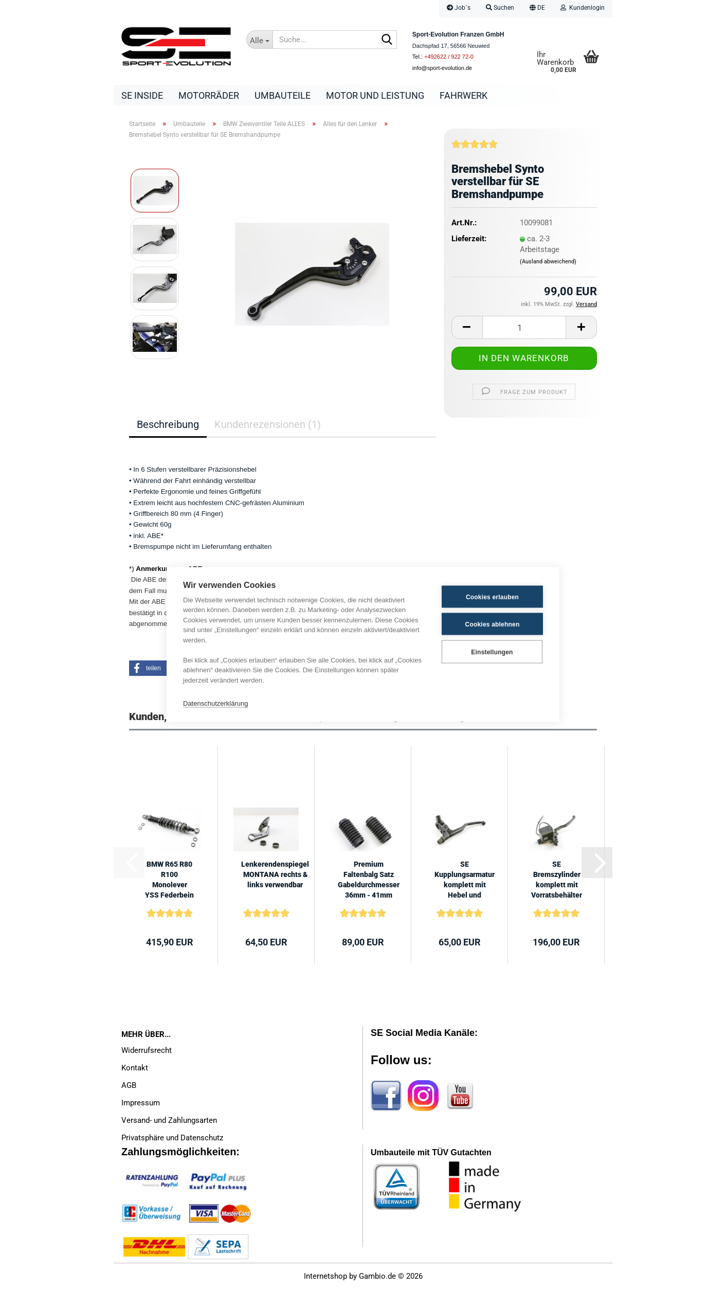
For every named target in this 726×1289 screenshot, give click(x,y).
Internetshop (325, 1276)
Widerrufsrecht (146, 1050)
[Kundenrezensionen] (474, 148)
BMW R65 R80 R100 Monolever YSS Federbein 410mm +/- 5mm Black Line (169, 880)
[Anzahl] (524, 327)
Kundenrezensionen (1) (267, 424)
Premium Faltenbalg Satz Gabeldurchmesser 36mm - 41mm (369, 879)
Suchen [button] (500, 7)
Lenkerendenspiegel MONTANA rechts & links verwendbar (275, 874)
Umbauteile (283, 95)
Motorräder (208, 95)
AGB (128, 1085)
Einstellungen (492, 651)
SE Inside (142, 95)
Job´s (458, 7)
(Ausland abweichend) (548, 261)
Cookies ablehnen (492, 624)
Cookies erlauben (492, 596)
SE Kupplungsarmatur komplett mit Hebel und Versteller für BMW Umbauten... (464, 880)
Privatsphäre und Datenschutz (172, 1137)
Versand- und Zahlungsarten (169, 1120)
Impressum (140, 1102)
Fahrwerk (463, 95)
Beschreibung (168, 424)
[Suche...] (259, 39)
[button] (537, 9)
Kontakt (134, 1067)
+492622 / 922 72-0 (449, 56)
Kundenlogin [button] (582, 7)
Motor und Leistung (375, 95)
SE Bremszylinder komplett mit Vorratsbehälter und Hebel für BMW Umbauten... (556, 880)
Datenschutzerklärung (215, 703)
